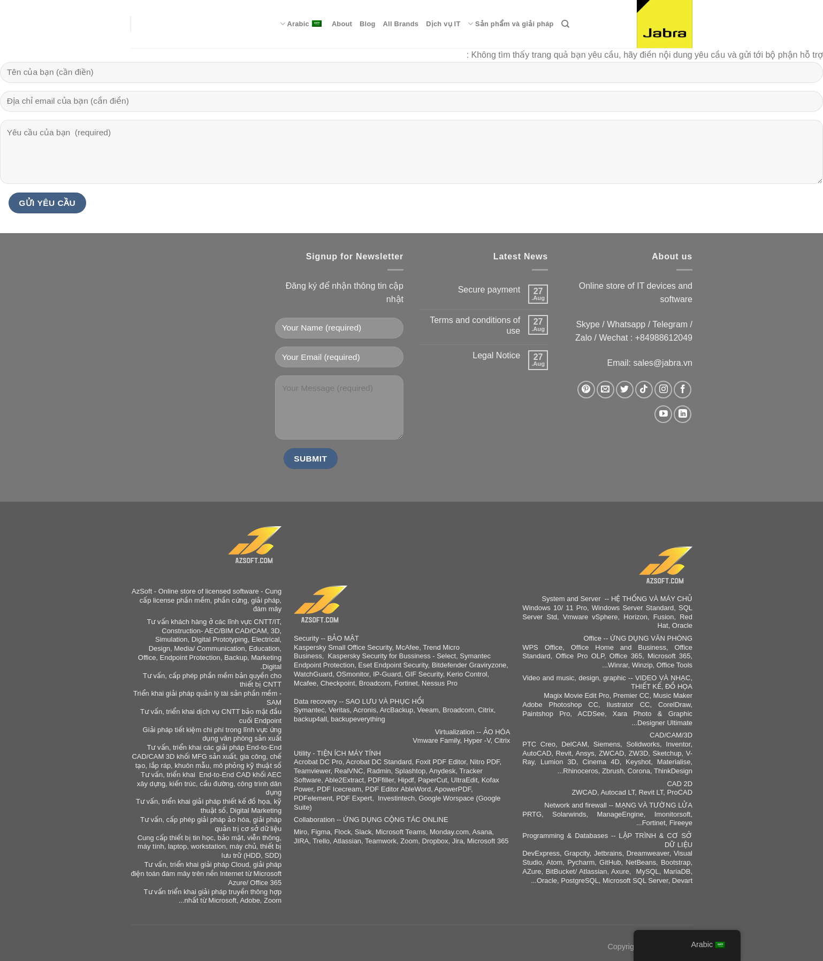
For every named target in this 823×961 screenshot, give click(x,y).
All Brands (401, 24)
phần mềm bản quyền (234, 676)
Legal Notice (496, 355)
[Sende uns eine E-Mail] (605, 389)
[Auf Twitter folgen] (625, 389)
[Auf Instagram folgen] (663, 389)
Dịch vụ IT (443, 24)
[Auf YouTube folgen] (663, 414)
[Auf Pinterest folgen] (586, 389)
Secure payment (489, 289)
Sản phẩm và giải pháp (510, 24)
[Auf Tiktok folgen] (644, 389)
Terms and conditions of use (475, 325)
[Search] (565, 24)
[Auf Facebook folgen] (682, 389)
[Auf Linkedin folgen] (682, 414)
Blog (367, 24)
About (342, 24)
